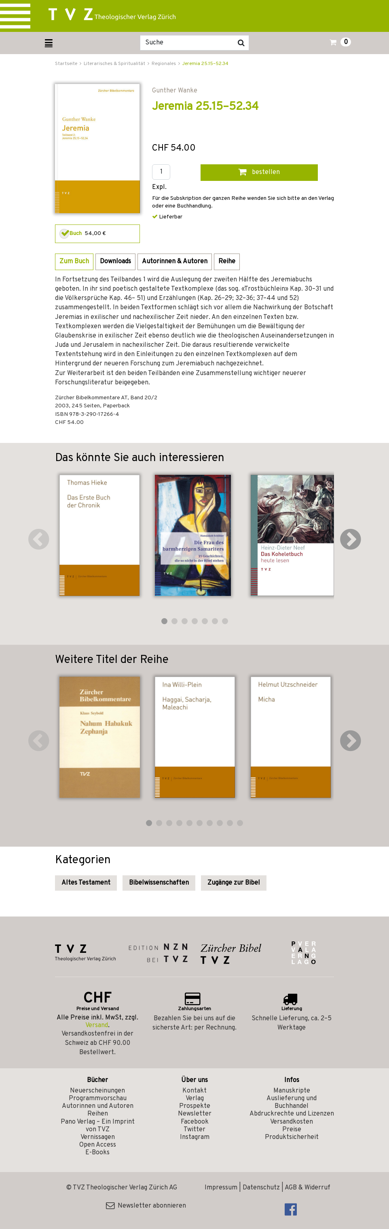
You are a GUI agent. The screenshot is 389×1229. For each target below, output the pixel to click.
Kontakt (194, 1091)
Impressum (221, 1188)
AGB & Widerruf (307, 1188)
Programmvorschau (98, 1099)
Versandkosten (291, 1122)
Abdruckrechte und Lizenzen (291, 1114)
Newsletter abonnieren (146, 1206)
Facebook (195, 1122)
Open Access (97, 1145)
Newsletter (194, 1114)
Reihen (97, 1114)
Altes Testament (85, 883)
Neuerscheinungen (97, 1091)
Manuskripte (291, 1091)
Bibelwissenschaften (159, 883)
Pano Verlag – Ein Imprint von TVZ (98, 1126)
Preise (291, 1130)
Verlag (195, 1099)
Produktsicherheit (292, 1137)
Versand (96, 1025)
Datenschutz (261, 1188)
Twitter (194, 1130)
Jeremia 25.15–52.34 (205, 64)
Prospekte (194, 1106)
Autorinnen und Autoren (97, 1106)
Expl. (159, 187)
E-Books (97, 1153)
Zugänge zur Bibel (233, 883)
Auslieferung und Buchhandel (291, 1102)
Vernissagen (97, 1137)
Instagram (194, 1137)
